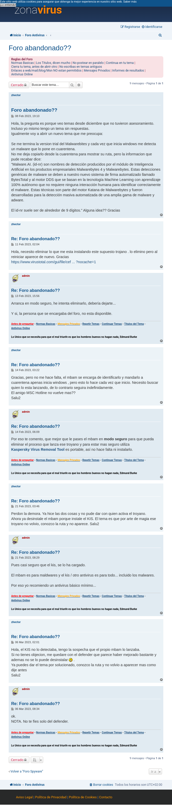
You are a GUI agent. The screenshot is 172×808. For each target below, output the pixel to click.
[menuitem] (152, 27)
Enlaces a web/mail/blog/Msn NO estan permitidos (46, 70)
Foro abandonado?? (40, 48)
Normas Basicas (22, 63)
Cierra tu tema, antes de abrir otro (34, 66)
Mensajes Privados (97, 70)
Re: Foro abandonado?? (35, 238)
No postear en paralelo (88, 63)
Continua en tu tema (120, 63)
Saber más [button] (129, 1)
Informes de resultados (128, 70)
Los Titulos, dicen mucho (53, 63)
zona (38, 10)
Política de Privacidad (50, 797)
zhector (16, 95)
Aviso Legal (24, 797)
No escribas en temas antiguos (80, 66)
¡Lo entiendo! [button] (8, 5)
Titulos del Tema (134, 324)
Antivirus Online (22, 74)
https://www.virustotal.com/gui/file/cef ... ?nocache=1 (53, 262)
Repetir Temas (90, 324)
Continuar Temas (112, 324)
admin (26, 276)
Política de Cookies (83, 797)
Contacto (105, 797)
